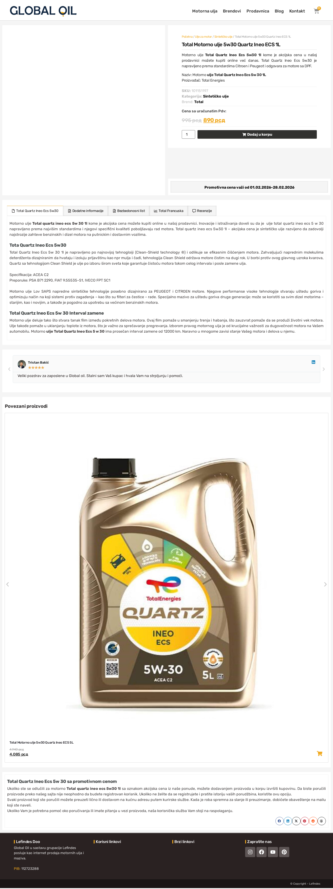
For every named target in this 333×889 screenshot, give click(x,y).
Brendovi (232, 11)
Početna (187, 36)
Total (198, 102)
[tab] (35, 211)
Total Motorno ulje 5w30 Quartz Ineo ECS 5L (41, 743)
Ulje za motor (203, 36)
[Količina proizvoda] (188, 134)
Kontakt (297, 11)
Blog (279, 11)
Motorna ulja (204, 11)
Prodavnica (258, 11)
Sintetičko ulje (223, 36)
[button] (9, 370)
